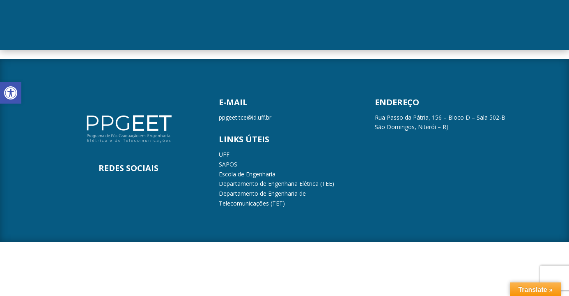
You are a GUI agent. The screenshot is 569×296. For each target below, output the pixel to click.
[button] (10, 93)
